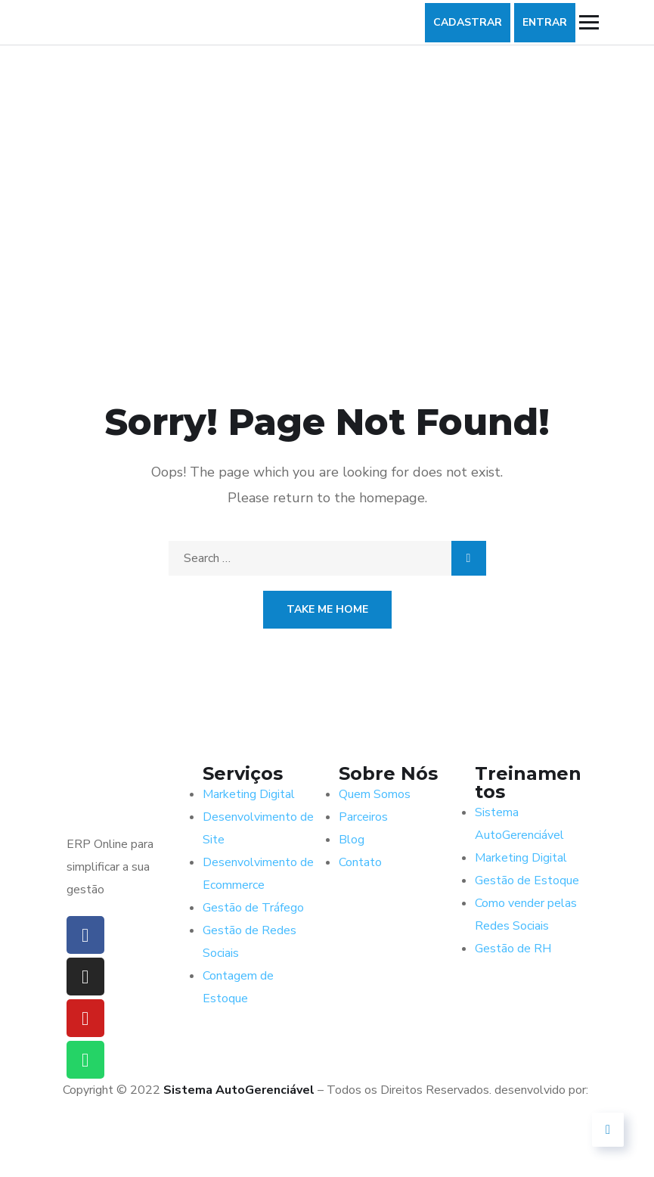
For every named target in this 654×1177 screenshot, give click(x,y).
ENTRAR (544, 22)
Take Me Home (327, 609)
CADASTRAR (467, 22)
